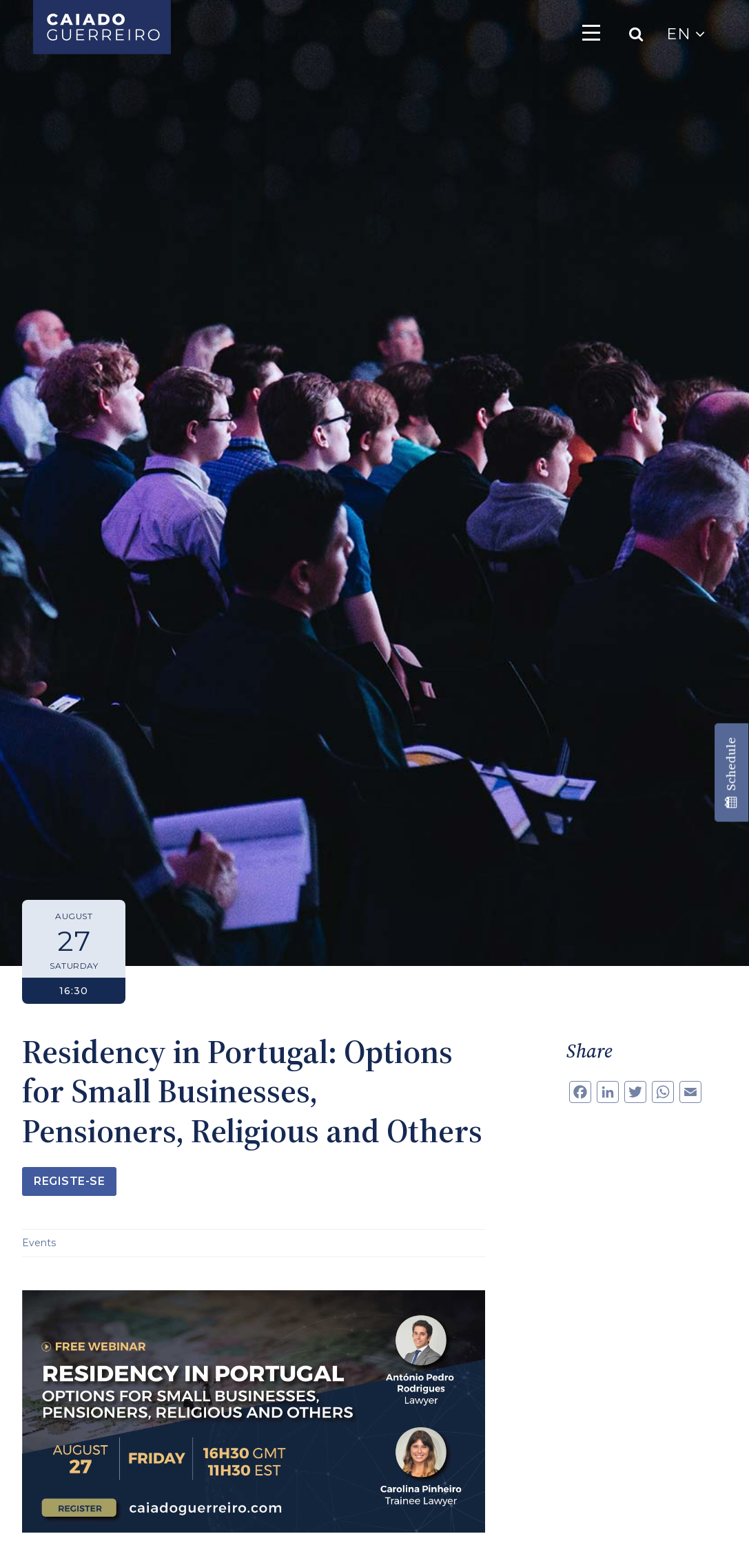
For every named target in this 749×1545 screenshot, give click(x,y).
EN (685, 34)
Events (39, 1243)
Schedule (730, 772)
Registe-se (69, 1181)
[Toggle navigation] (591, 32)
